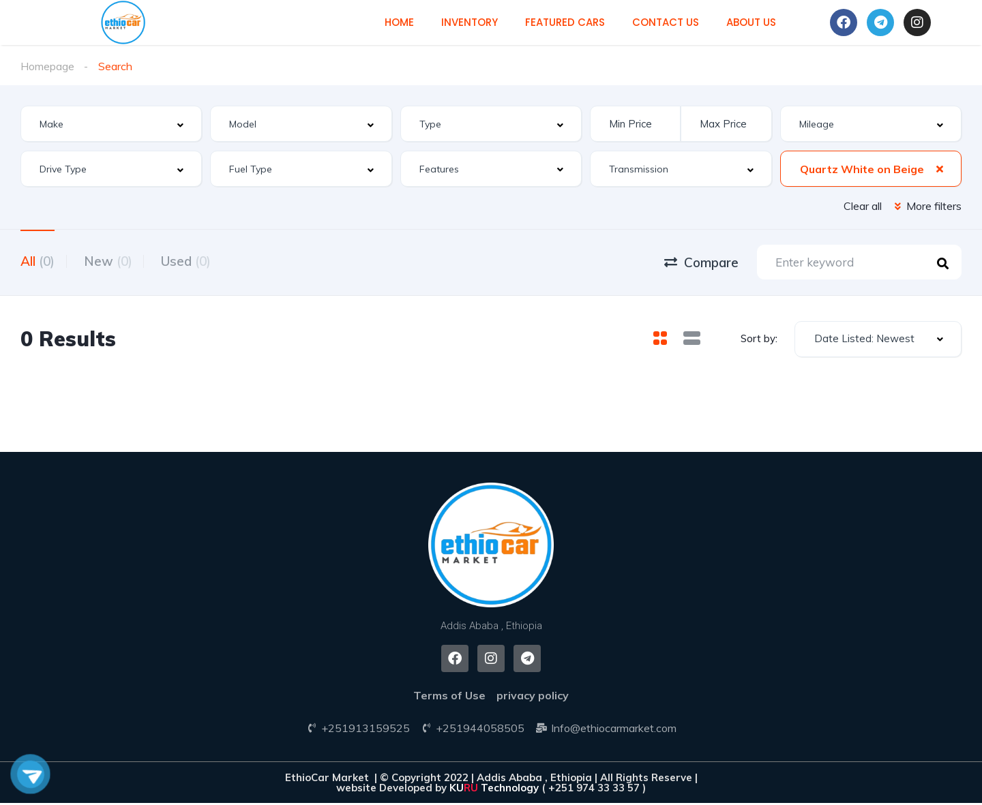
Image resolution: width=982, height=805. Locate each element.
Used (196, 260)
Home (399, 22)
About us (751, 22)
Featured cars (565, 22)
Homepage (47, 66)
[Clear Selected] (939, 168)
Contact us (665, 22)
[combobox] (111, 124)
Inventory (469, 22)
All (37, 260)
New (113, 260)
